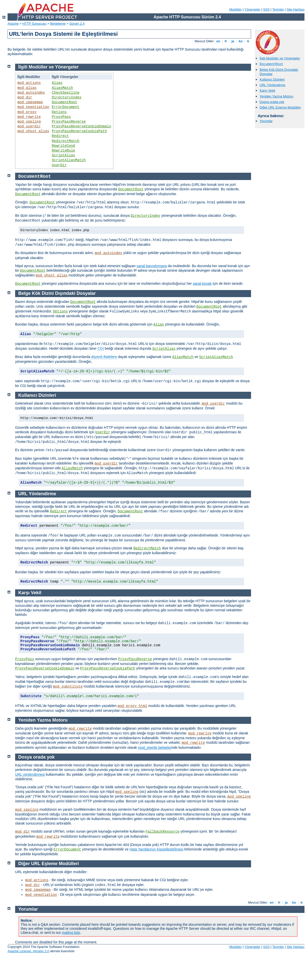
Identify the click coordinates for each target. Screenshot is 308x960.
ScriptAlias (63, 155)
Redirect (60, 136)
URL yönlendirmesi (30, 774)
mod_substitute (68, 687)
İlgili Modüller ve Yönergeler (280, 58)
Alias (57, 83)
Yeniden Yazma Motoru (276, 96)
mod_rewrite (29, 117)
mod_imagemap (30, 102)
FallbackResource (162, 832)
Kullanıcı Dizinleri (272, 79)
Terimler (278, 9)
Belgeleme (58, 23)
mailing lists (71, 933)
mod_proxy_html (132, 706)
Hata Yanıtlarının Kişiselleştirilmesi (156, 849)
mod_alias (27, 88)
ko (240, 41)
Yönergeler (252, 9)
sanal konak (202, 283)
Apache (13, 23)
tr (248, 41)
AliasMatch (62, 88)
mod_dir (24, 97)
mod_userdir (29, 126)
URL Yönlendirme (272, 85)
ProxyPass (61, 117)
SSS (266, 9)
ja (233, 41)
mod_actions (29, 83)
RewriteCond (63, 146)
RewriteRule (63, 151)
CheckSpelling (65, 93)
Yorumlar (266, 121)
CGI (101, 348)
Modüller (235, 9)
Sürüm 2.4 (76, 23)
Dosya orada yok (272, 102)
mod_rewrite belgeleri (155, 747)
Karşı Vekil (267, 90)
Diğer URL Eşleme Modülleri (280, 107)
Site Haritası (295, 9)
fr (226, 41)
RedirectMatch (65, 141)
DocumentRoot (64, 102)
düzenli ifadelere (104, 357)
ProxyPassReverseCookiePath (79, 131)
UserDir (59, 165)
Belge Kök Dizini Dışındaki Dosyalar (57, 293)
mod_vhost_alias (33, 131)
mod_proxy (27, 112)
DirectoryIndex (67, 97)
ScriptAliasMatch (69, 160)
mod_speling (29, 122)
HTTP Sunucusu (34, 23)
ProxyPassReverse (69, 122)
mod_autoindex (31, 93)
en (218, 41)
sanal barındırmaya (152, 266)
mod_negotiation (33, 107)
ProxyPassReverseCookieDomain (81, 126)
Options (59, 112)
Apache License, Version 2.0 (28, 951)
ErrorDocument (65, 107)
